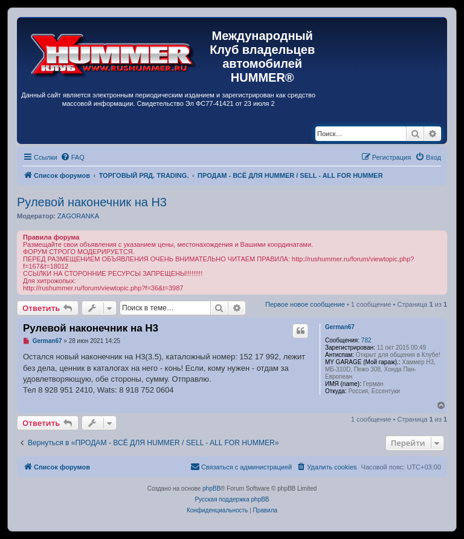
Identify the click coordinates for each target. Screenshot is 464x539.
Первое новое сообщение (305, 304)
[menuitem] (72, 157)
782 (366, 340)
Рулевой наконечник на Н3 (92, 202)
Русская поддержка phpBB (232, 499)
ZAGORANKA (78, 216)
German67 (340, 327)
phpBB (211, 488)
